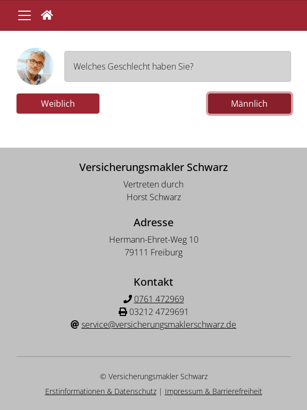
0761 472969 (159, 299)
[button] (47, 15)
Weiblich (58, 103)
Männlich (249, 103)
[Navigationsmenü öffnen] (24, 15)
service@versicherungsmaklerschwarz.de (158, 324)
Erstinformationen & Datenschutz (100, 391)
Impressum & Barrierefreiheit (213, 391)
